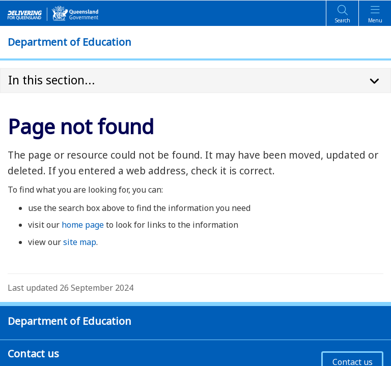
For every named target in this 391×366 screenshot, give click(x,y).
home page (83, 224)
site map (79, 242)
